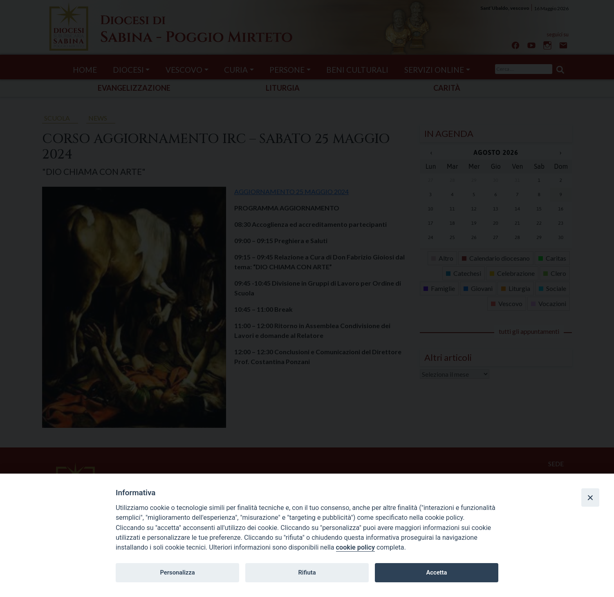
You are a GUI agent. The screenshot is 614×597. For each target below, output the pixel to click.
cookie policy (355, 547)
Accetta (436, 572)
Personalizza (177, 572)
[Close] (590, 497)
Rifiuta (307, 572)
